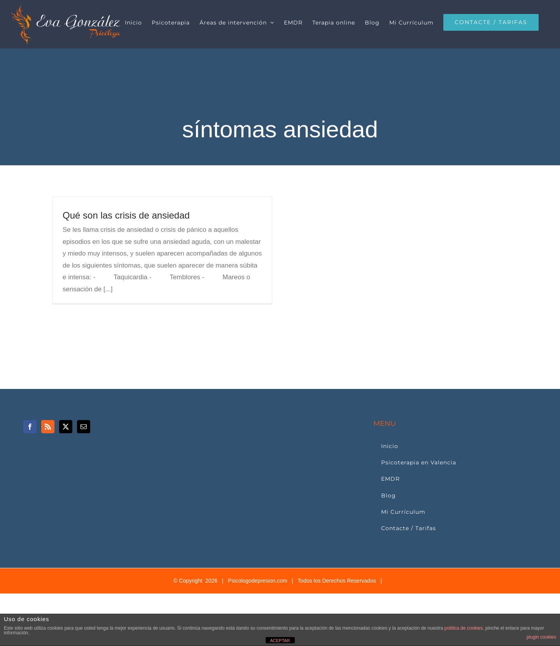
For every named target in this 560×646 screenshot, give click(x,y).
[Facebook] (30, 426)
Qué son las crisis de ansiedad (126, 215)
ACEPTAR (280, 640)
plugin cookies (541, 637)
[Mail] (83, 426)
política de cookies (463, 628)
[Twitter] (65, 426)
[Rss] (47, 426)
